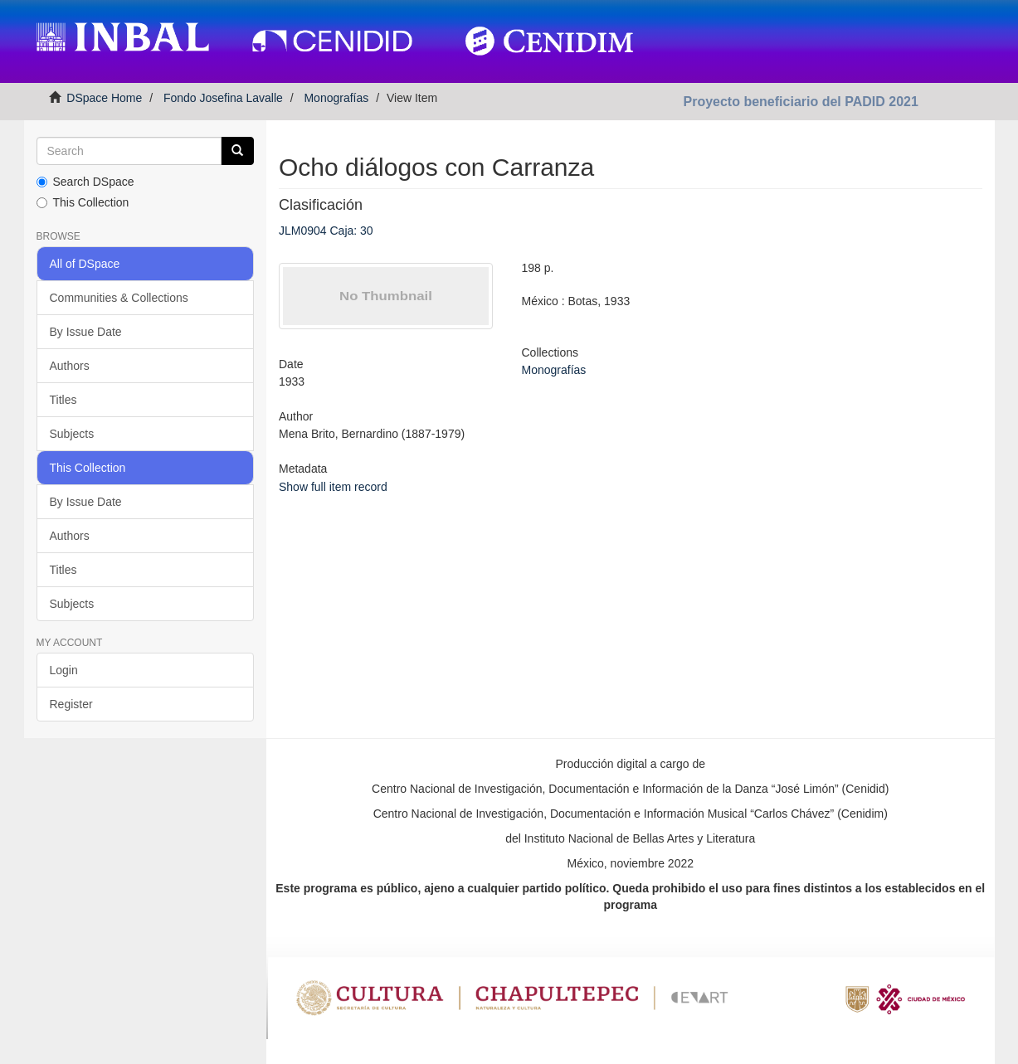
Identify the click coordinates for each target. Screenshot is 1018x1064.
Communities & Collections (119, 297)
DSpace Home (104, 97)
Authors (70, 365)
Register (71, 704)
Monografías (336, 97)
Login (64, 670)
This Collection (83, 202)
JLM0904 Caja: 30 (326, 230)
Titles (63, 399)
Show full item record (333, 486)
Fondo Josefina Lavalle (223, 97)
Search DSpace (85, 181)
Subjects (72, 433)
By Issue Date (86, 331)
